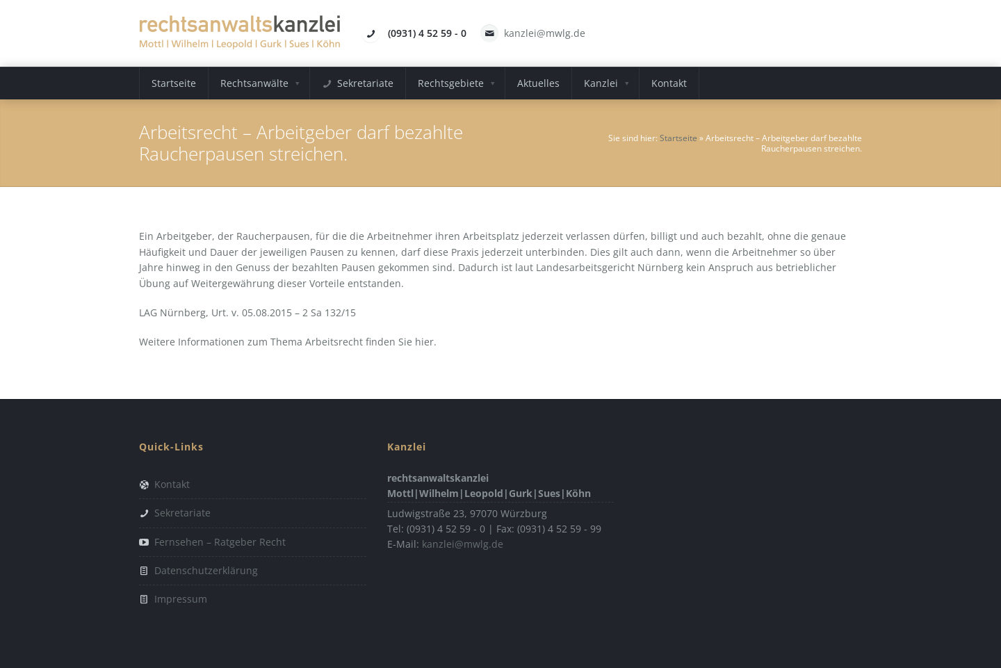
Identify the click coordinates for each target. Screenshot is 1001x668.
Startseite (678, 138)
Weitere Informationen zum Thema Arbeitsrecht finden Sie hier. (288, 341)
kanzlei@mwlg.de (544, 33)
